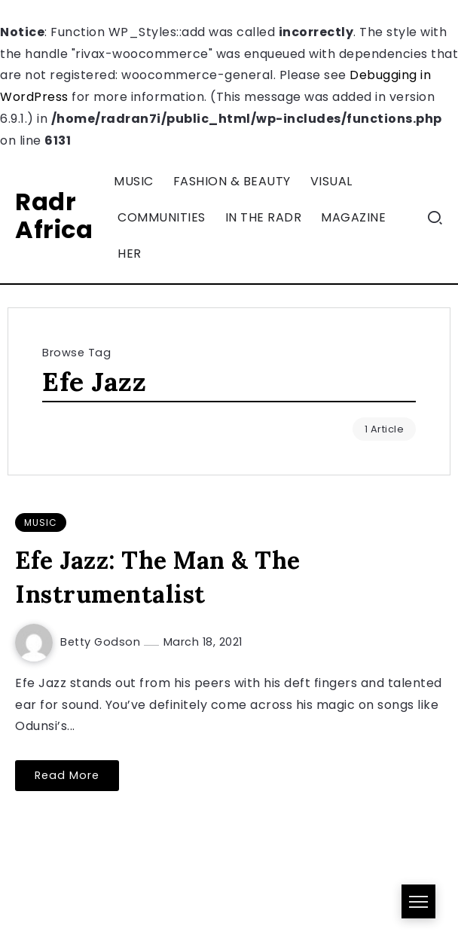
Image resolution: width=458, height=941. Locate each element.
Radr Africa (54, 215)
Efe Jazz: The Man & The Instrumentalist (158, 577)
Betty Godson (102, 641)
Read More (67, 775)
